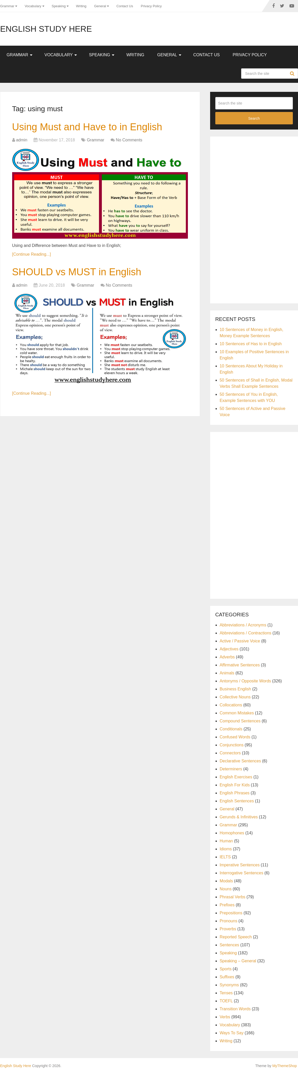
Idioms (226, 849)
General (100, 6)
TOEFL (226, 1001)
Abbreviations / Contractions (245, 633)
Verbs (225, 1017)
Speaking (59, 6)
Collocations (231, 705)
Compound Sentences (240, 721)
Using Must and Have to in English (87, 127)
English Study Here (46, 29)
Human (226, 841)
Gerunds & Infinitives (239, 817)
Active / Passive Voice (240, 641)
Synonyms (229, 985)
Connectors (230, 753)
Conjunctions (232, 745)
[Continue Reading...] (31, 254)
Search (293, 73)
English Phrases (235, 793)
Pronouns (229, 921)
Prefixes (227, 905)
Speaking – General (238, 961)
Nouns (226, 889)
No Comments (129, 140)
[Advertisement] (254, 219)
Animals (227, 673)
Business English (235, 689)
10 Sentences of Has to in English (251, 344)
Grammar (7, 6)
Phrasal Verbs (233, 897)
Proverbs (228, 929)
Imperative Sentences (240, 865)
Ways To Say (231, 1033)
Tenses (226, 993)
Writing (81, 6)
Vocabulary (33, 6)
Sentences (229, 945)
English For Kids (235, 785)
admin (21, 140)
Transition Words (235, 1009)
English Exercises (236, 777)
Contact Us (124, 6)
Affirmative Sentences (240, 665)
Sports (226, 969)
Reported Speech (236, 937)
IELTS (225, 857)
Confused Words (235, 737)
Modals (226, 881)
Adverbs (227, 657)
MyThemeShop (284, 1066)
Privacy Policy (151, 6)
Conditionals (231, 729)
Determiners (231, 769)
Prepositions (231, 913)
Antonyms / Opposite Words (245, 681)
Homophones (232, 833)
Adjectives (229, 649)
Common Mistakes (237, 713)
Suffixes (227, 977)
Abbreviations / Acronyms (243, 625)
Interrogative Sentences (241, 873)
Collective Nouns (235, 697)
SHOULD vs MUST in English (76, 272)
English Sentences (237, 801)
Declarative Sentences (240, 761)
